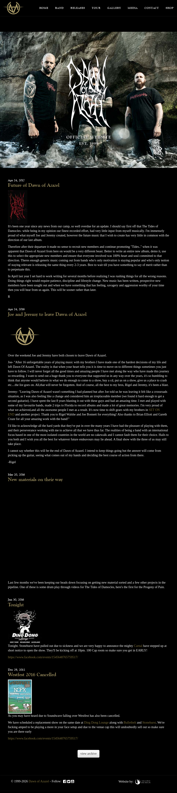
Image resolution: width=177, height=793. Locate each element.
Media (133, 8)
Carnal (138, 646)
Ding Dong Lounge (96, 722)
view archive (88, 753)
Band (59, 8)
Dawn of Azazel (39, 781)
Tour (96, 8)
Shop (170, 8)
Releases (78, 8)
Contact (151, 8)
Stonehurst (149, 722)
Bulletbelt (130, 722)
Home (43, 8)
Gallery (114, 8)
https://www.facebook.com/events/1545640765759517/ (43, 657)
